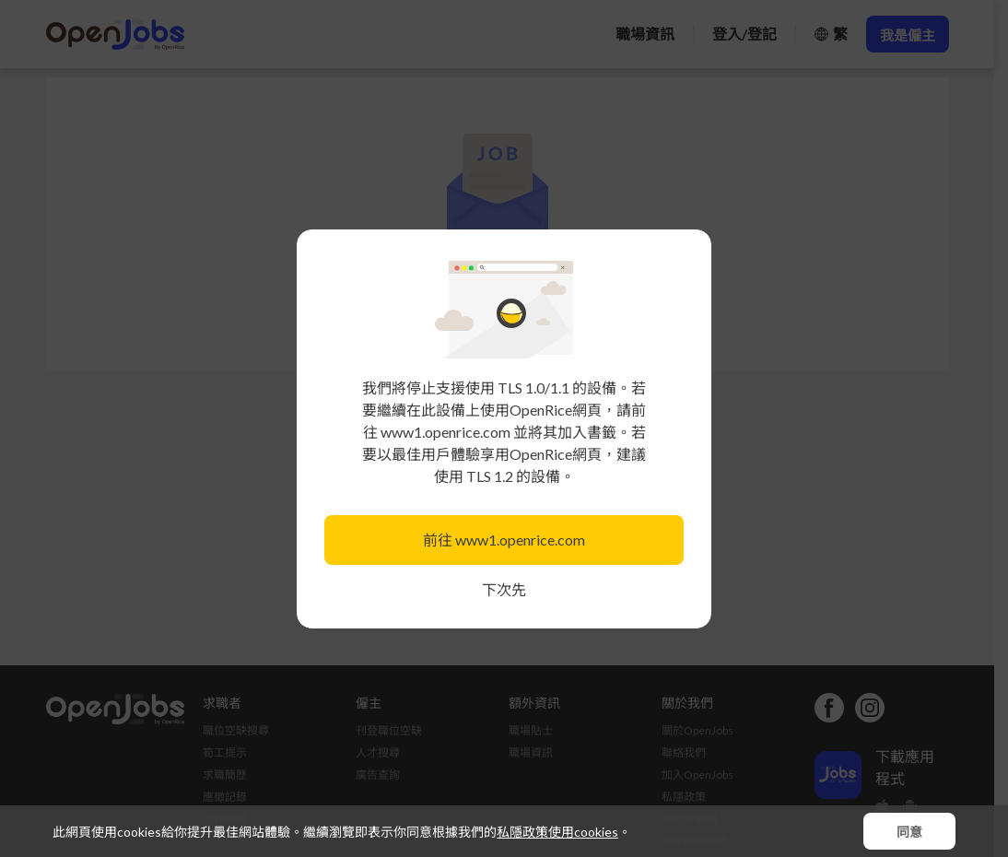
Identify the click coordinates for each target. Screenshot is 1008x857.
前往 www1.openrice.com (504, 539)
